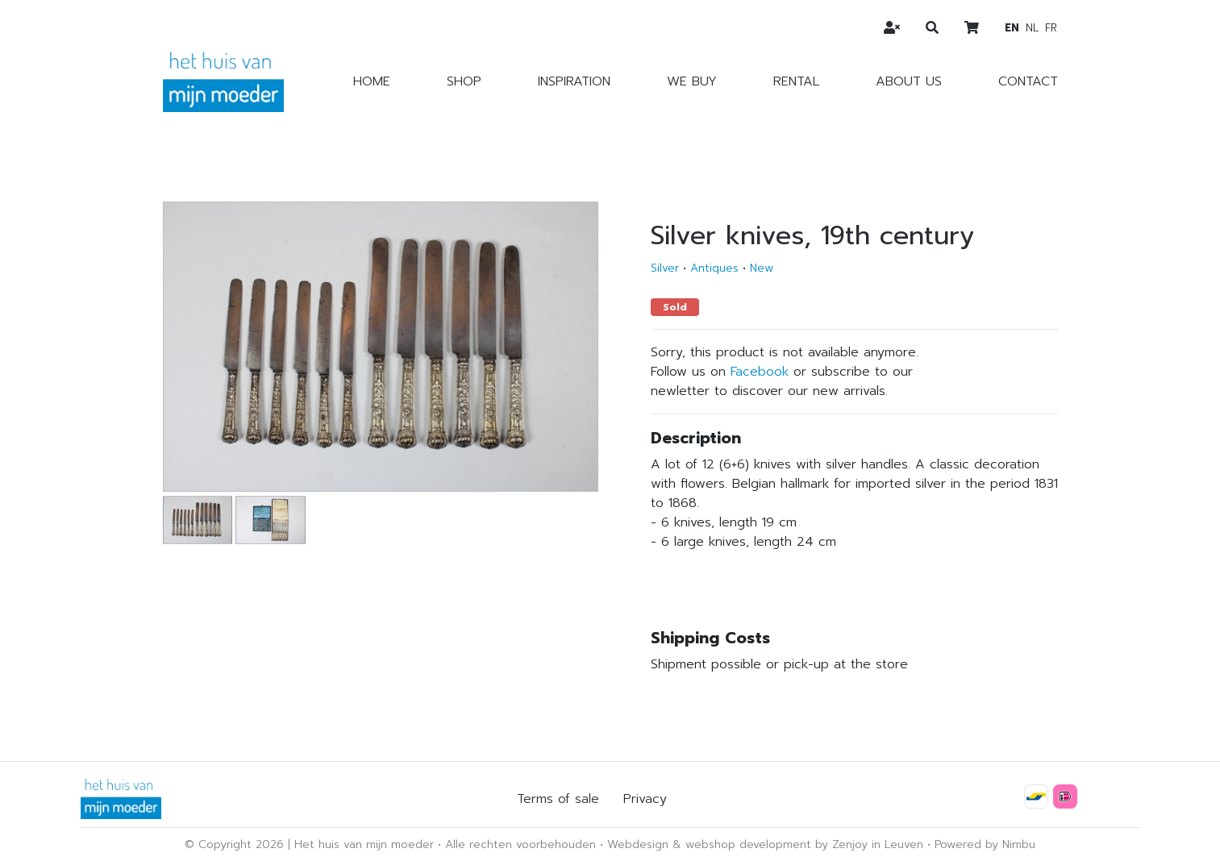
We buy (692, 81)
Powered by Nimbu (985, 844)
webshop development (748, 844)
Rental (796, 81)
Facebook (760, 371)
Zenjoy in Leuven (877, 844)
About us (909, 81)
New (761, 268)
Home (371, 81)
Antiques (714, 268)
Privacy (645, 799)
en (1012, 27)
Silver (665, 268)
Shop (464, 81)
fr (1051, 27)
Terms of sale (558, 799)
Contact (1028, 81)
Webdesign (637, 844)
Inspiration (574, 81)
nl (1032, 27)
